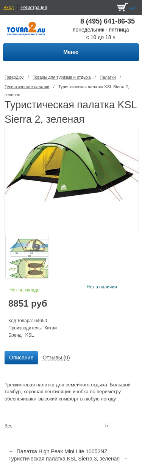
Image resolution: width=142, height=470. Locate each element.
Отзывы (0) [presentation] (56, 357)
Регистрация (33, 7)
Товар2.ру (14, 77)
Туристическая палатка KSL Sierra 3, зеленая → (68, 459)
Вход (8, 7)
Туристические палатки (27, 86)
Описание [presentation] (21, 357)
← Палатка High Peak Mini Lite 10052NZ (58, 451)
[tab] (21, 358)
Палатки (107, 77)
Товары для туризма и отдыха (62, 77)
